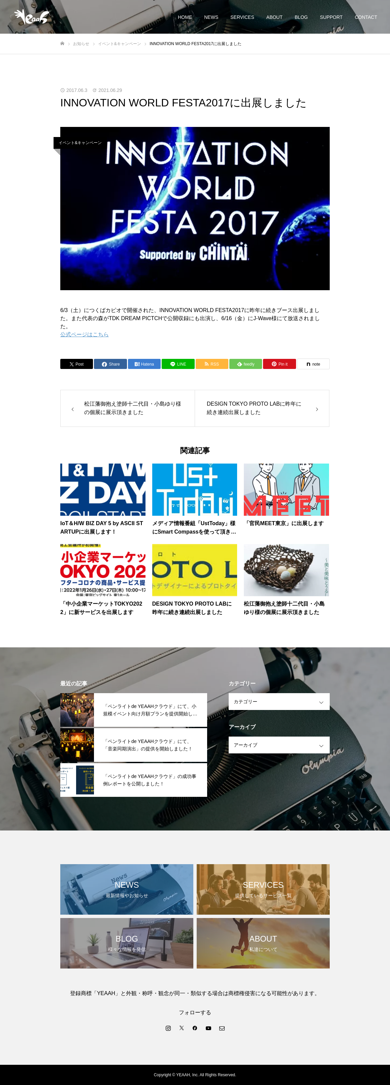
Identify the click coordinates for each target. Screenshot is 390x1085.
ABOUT (274, 17)
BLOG (301, 17)
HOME (185, 17)
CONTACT (366, 17)
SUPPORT (331, 17)
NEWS (211, 17)
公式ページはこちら (84, 334)
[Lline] (178, 364)
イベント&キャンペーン (80, 142)
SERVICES (242, 17)
